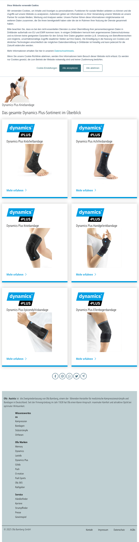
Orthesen (19, 434)
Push (17, 469)
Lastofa (18, 455)
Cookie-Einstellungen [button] (47, 68)
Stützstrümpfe (21, 430)
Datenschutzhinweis (64, 51)
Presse (18, 512)
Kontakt (89, 529)
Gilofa (17, 464)
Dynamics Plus (21, 460)
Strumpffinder (21, 507)
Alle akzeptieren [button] (70, 68)
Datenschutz (119, 529)
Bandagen (19, 425)
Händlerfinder (21, 498)
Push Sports (20, 478)
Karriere (18, 503)
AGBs (132, 529)
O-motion (19, 473)
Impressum (103, 529)
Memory (19, 446)
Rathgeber (20, 487)
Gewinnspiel (20, 516)
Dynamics (19, 451)
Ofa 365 (19, 482)
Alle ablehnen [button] (92, 68)
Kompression (21, 421)
